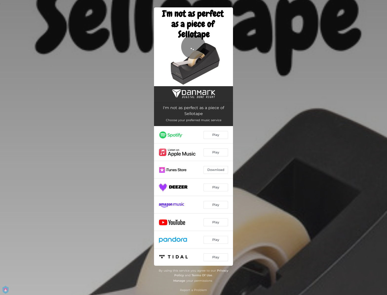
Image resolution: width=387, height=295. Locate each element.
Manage (179, 280)
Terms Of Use (202, 275)
